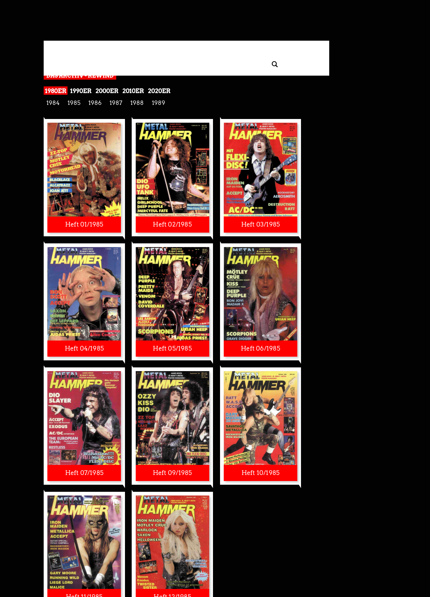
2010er (133, 90)
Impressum (183, 566)
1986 (94, 103)
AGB (359, 566)
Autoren (310, 566)
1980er (55, 90)
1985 (74, 103)
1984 (52, 103)
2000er (106, 90)
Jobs (348, 566)
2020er (159, 90)
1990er (80, 90)
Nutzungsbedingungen (216, 566)
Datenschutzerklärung (87, 566)
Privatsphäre (122, 566)
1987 (116, 103)
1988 (137, 103)
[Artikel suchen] (275, 64)
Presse (276, 566)
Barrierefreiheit (253, 566)
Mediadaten (331, 566)
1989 (158, 103)
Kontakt (292, 566)
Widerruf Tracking (153, 566)
